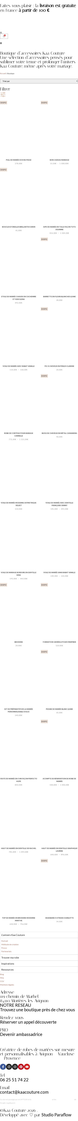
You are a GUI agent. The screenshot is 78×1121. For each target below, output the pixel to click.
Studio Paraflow (56, 1114)
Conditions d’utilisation (65, 1099)
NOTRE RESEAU (15, 1005)
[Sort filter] (39, 81)
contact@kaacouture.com (24, 1092)
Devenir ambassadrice (21, 1034)
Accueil (3, 73)
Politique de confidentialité (41, 1099)
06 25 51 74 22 (14, 1079)
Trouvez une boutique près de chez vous (37, 1009)
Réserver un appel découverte (28, 1022)
